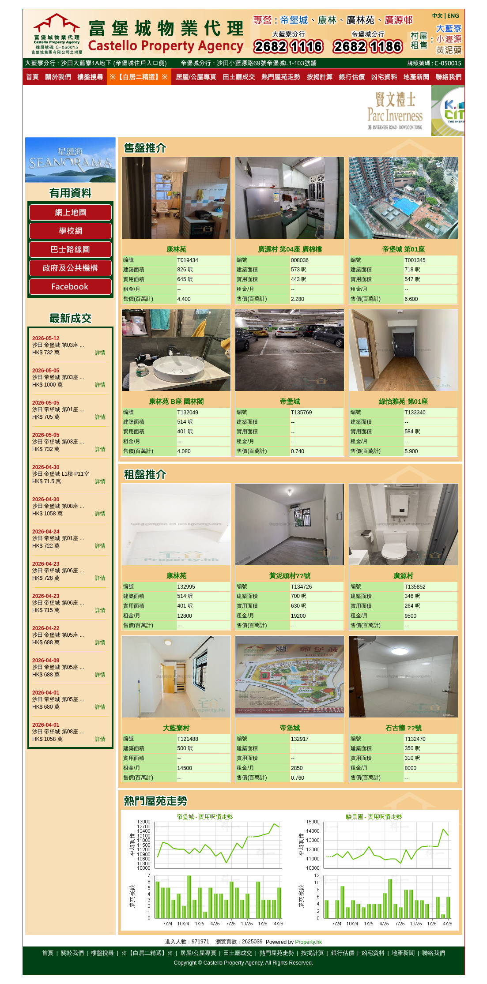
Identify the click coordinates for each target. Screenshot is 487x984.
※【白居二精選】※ (147, 953)
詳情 (100, 352)
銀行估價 (342, 953)
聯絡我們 (433, 953)
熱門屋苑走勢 (277, 953)
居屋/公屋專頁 (198, 953)
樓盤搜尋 (102, 953)
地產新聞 (403, 953)
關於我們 (72, 953)
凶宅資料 (373, 953)
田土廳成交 (237, 953)
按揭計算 (312, 953)
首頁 (47, 953)
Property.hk (308, 942)
